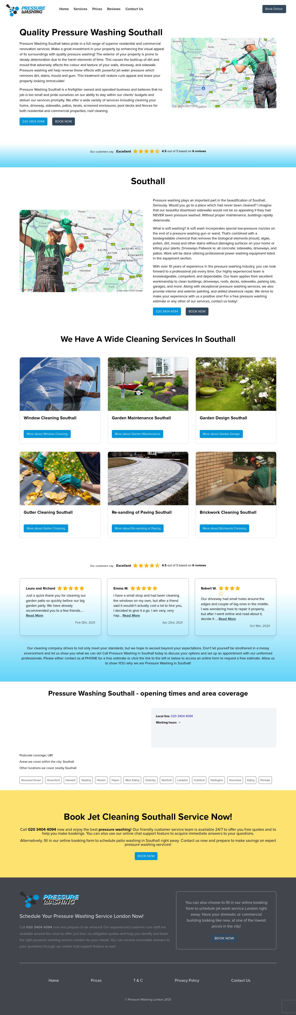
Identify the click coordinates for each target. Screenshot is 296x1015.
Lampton (182, 780)
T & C (138, 980)
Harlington (216, 780)
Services (80, 9)
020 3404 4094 (33, 121)
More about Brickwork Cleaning (224, 528)
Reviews (114, 9)
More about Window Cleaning (47, 434)
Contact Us (134, 9)
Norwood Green (31, 780)
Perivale (265, 780)
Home (64, 9)
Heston (101, 780)
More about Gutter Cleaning (46, 528)
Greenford (53, 780)
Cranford (199, 780)
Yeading (86, 780)
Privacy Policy (187, 980)
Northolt (167, 780)
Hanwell (70, 780)
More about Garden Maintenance (137, 434)
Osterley (150, 780)
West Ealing (132, 780)
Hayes (115, 780)
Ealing (251, 780)
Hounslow (235, 780)
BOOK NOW (63, 121)
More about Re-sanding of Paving (138, 528)
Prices (97, 9)
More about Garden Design (221, 434)
